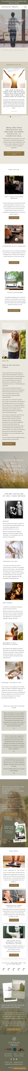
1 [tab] (8, 116)
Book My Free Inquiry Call (19, 1068)
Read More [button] (14, 885)
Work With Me (8, 1054)
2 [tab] (10, 116)
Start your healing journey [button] (14, 153)
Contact (21, 1054)
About (15, 1054)
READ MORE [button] (8, 443)
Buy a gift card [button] (14, 1029)
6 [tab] (20, 116)
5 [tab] (17, 116)
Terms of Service (19, 1056)
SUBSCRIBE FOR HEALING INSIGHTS (14, 1064)
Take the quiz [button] (10, 814)
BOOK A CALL (8, 1062)
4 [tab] (15, 116)
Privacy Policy (8, 1056)
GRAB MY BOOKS (18, 1062)
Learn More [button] (14, 217)
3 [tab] (13, 116)
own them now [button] (14, 310)
